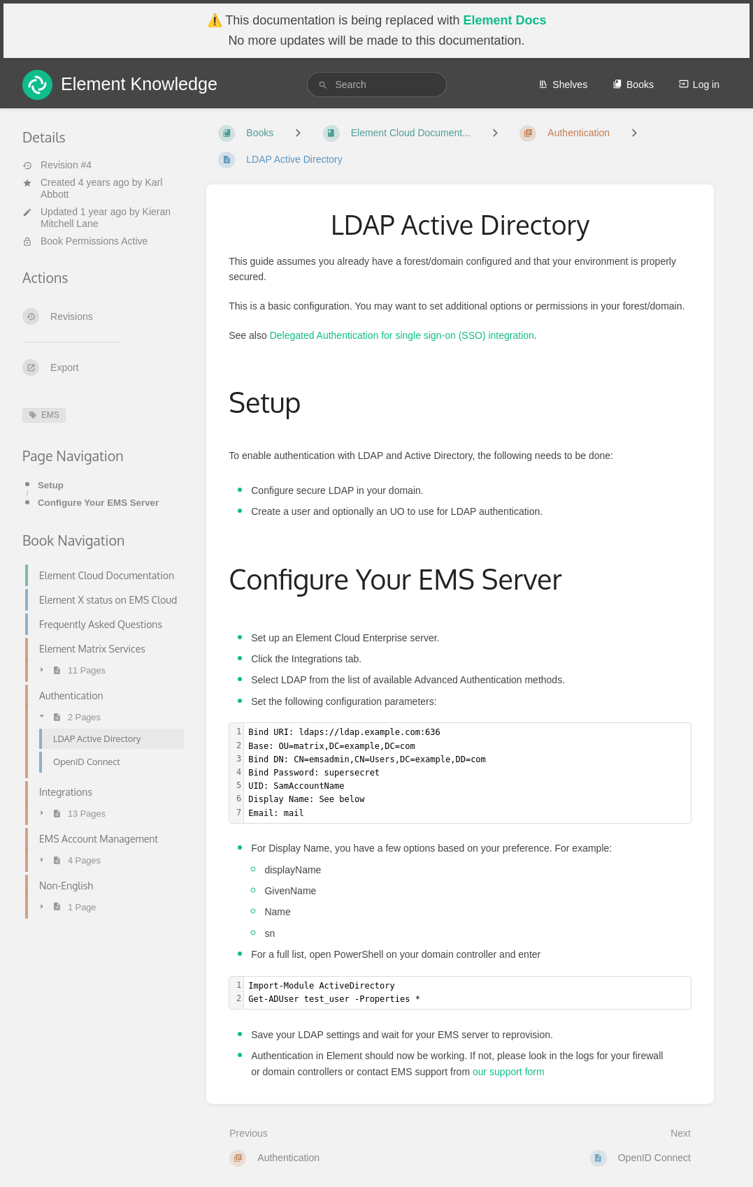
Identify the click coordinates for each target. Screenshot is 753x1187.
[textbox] (467, 772)
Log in (699, 84)
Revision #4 (57, 164)
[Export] (103, 367)
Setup (51, 485)
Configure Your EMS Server (98, 502)
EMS (44, 415)
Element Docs (504, 20)
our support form (509, 1071)
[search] (377, 84)
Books (633, 84)
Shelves (562, 84)
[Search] (323, 85)
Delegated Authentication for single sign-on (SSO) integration (402, 335)
